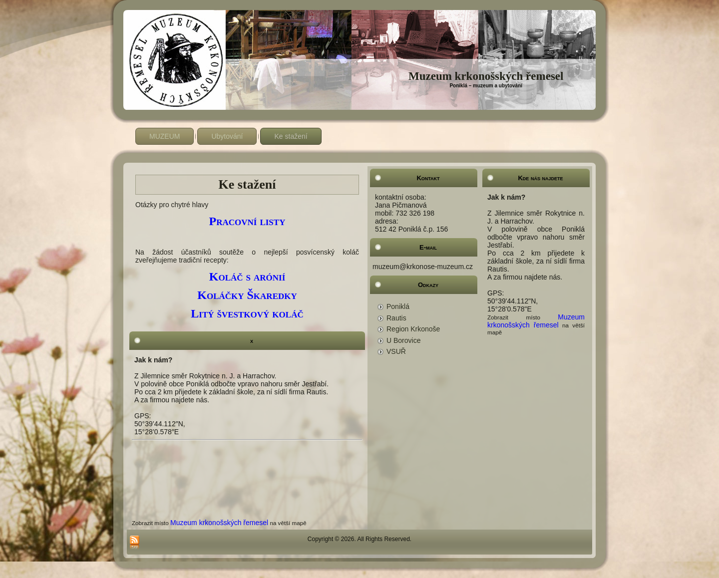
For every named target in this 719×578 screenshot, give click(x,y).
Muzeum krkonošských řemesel (485, 76)
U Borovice (403, 340)
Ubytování (227, 136)
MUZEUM (164, 136)
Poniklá (397, 306)
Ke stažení (290, 136)
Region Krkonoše (413, 329)
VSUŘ (396, 351)
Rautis (396, 318)
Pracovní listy (247, 221)
